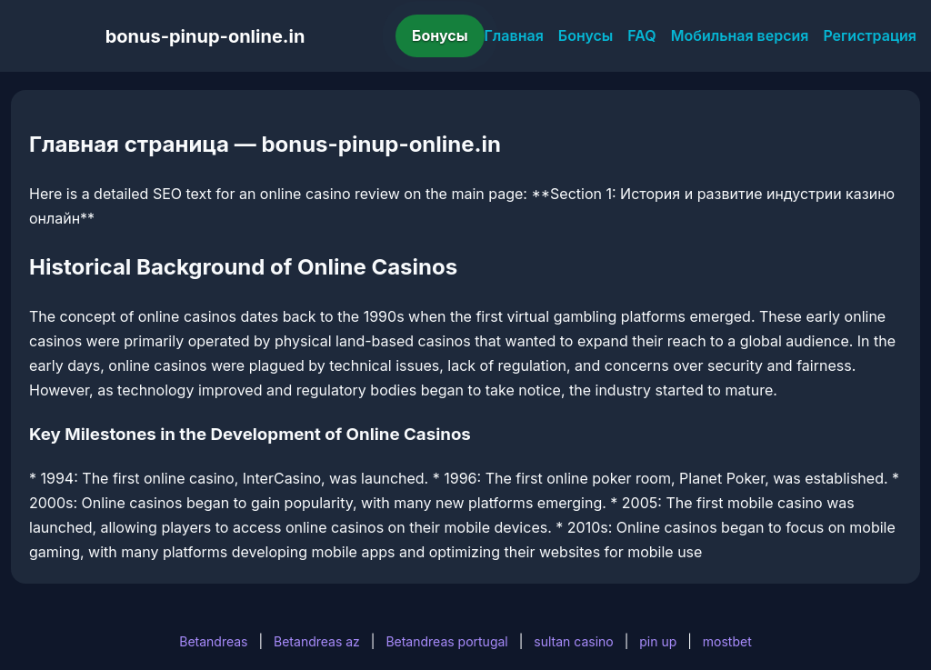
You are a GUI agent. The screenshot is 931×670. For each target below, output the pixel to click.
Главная (514, 35)
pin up (657, 641)
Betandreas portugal (446, 641)
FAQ (641, 35)
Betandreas (213, 641)
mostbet (727, 641)
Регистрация (869, 35)
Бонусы (440, 35)
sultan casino (573, 641)
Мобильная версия (740, 35)
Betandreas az (317, 641)
